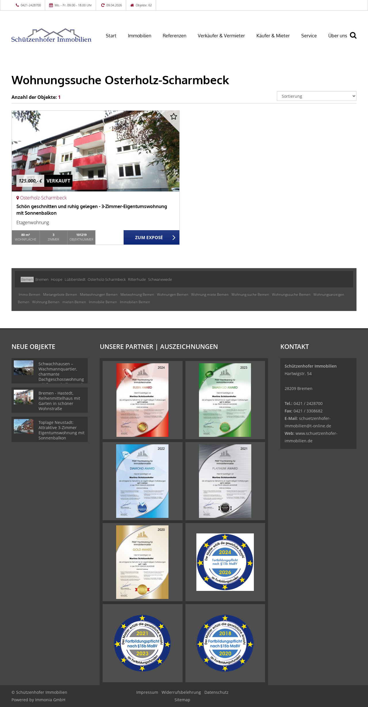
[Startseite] (51, 35)
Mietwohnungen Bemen (99, 294)
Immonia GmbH (50, 699)
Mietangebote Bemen (60, 294)
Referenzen (174, 36)
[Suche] (356, 39)
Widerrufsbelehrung (181, 692)
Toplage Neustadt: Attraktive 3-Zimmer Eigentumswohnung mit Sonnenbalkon (62, 430)
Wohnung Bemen (46, 301)
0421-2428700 (31, 5)
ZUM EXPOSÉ (149, 238)
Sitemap (182, 699)
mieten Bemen (74, 301)
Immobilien (139, 36)
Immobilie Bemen (103, 301)
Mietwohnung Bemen (137, 294)
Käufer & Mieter (273, 36)
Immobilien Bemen (135, 301)
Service (309, 36)
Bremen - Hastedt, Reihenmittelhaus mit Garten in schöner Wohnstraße (59, 400)
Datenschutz (216, 692)
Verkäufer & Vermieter (221, 36)
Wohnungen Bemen (172, 294)
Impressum (147, 692)
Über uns (337, 36)
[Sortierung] (317, 96)
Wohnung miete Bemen (210, 294)
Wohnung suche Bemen (250, 294)
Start (111, 36)
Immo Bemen (29, 294)
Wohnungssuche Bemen (291, 294)
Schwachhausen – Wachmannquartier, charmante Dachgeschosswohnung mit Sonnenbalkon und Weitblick (61, 376)
